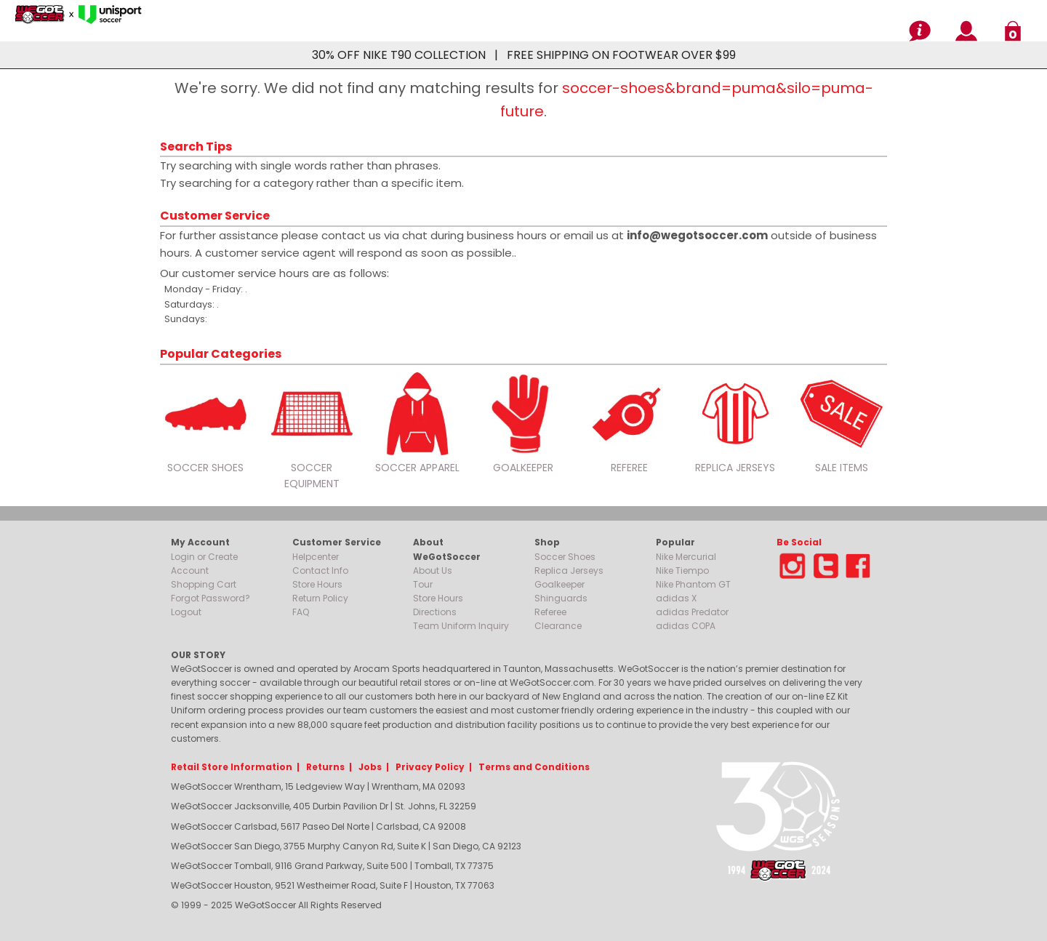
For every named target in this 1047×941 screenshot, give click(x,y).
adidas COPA (685, 626)
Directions (435, 612)
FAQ (300, 612)
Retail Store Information (231, 767)
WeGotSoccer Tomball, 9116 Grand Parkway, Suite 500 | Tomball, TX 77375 (332, 866)
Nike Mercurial (686, 556)
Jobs (370, 767)
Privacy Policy (430, 767)
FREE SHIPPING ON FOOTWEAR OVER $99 (621, 55)
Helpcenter (315, 556)
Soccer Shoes (564, 556)
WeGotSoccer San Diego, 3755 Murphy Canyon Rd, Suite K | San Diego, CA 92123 (346, 846)
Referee (550, 612)
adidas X (676, 598)
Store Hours (317, 584)
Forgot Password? (210, 598)
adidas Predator (692, 612)
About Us (432, 570)
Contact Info (320, 570)
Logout (186, 612)
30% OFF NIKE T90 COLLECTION (399, 55)
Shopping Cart (203, 584)
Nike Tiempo (682, 570)
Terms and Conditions (534, 767)
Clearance (558, 626)
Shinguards (560, 598)
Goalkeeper (559, 584)
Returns (325, 767)
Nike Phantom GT (693, 584)
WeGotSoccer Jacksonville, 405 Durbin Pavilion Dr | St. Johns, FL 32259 (323, 806)
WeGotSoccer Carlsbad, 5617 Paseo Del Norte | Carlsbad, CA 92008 (318, 826)
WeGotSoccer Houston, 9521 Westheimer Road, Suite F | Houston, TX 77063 (332, 885)
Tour (423, 584)
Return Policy (320, 598)
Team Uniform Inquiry (461, 626)
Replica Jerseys (568, 570)
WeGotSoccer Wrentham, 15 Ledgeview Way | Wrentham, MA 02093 (318, 786)
